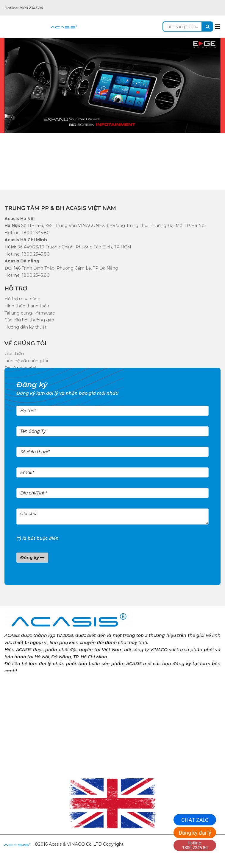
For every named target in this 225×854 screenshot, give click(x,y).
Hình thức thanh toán (26, 306)
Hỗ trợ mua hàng (22, 298)
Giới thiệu (14, 353)
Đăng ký (32, 557)
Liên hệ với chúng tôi (26, 360)
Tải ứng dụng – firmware (29, 313)
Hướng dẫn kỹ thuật (25, 327)
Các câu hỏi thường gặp (29, 320)
